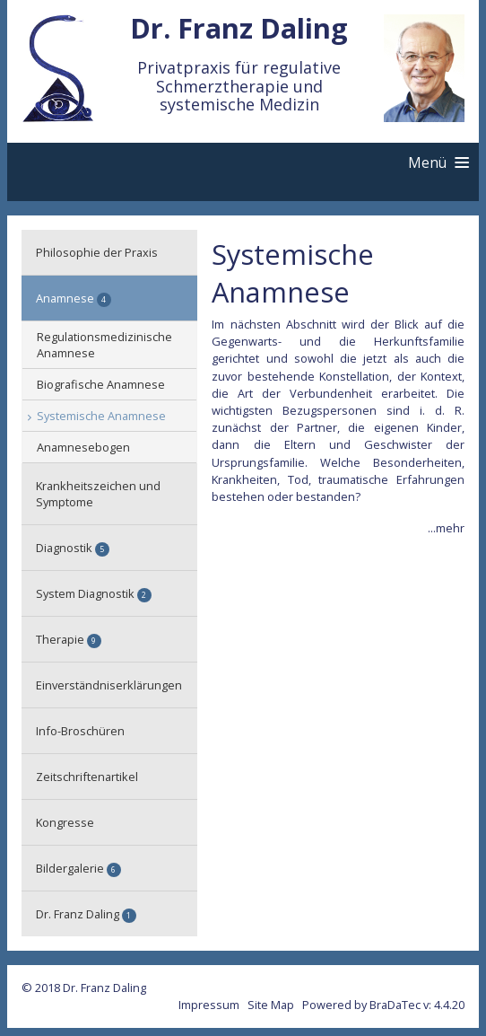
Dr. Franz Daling (86, 914)
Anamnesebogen (83, 447)
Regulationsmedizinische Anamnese (104, 345)
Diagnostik (72, 548)
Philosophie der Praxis (97, 252)
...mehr (446, 528)
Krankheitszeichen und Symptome (98, 494)
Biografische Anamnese (101, 384)
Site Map (270, 1004)
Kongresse (65, 822)
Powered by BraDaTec (361, 1004)
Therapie (68, 639)
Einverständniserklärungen (109, 685)
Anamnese (73, 298)
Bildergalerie (78, 868)
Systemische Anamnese (101, 416)
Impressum (208, 1004)
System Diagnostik (94, 593)
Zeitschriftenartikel (87, 776)
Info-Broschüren (80, 731)
